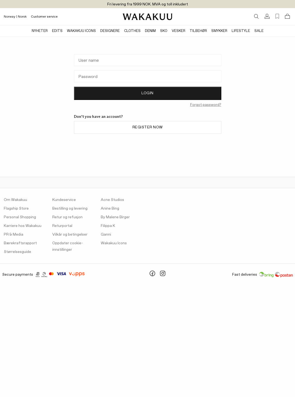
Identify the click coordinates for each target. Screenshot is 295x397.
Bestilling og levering (69, 208)
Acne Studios (112, 199)
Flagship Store (16, 208)
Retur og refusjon (67, 217)
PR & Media (13, 234)
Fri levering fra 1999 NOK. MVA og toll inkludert (147, 4)
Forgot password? (205, 104)
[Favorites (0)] (277, 16)
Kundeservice (64, 199)
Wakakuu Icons (81, 31)
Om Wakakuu (15, 199)
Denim (150, 31)
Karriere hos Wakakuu (22, 225)
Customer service (44, 17)
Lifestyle (241, 31)
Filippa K (108, 225)
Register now (147, 127)
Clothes (132, 31)
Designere (110, 31)
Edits (57, 31)
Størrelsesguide (17, 251)
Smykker (219, 31)
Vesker (178, 31)
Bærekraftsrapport (20, 243)
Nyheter (40, 31)
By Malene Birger (115, 217)
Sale (259, 31)
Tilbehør (198, 31)
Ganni (106, 234)
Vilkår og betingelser (69, 234)
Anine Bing (110, 208)
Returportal (62, 225)
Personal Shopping (20, 217)
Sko (163, 31)
